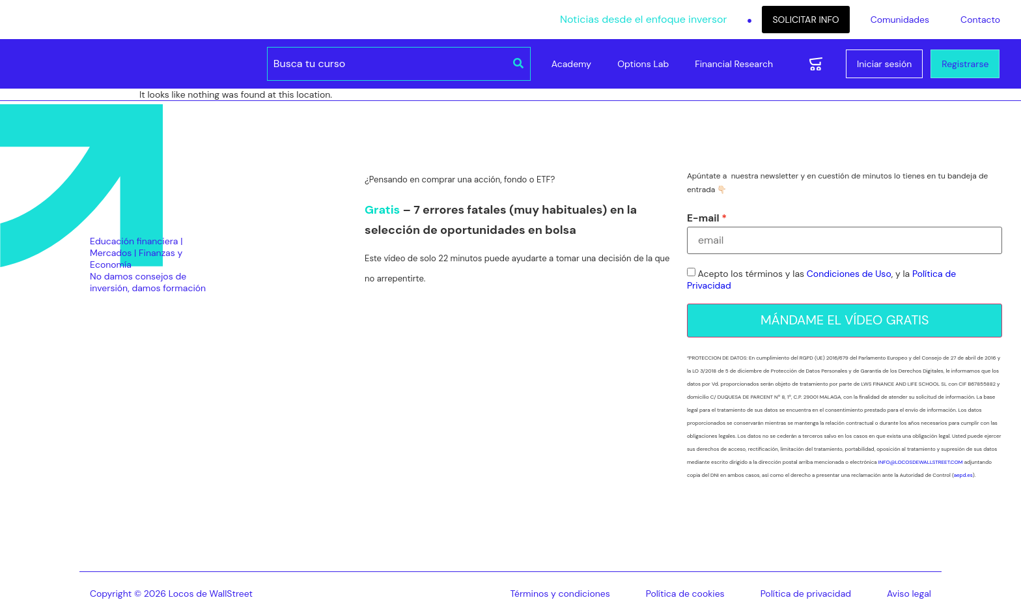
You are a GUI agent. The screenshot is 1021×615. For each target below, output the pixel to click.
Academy (571, 64)
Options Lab (643, 64)
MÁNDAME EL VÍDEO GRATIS (845, 320)
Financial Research (734, 64)
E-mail (703, 218)
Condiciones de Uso (849, 274)
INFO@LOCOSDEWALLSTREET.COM (920, 462)
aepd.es (963, 475)
